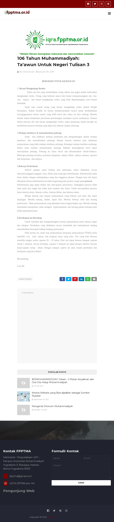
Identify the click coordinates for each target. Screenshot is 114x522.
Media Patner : (62, 516)
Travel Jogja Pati (77, 516)
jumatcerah (25, 279)
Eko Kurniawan (26, 71)
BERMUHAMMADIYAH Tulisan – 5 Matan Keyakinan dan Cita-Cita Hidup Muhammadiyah (63, 380)
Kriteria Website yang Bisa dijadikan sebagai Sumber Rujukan (61, 394)
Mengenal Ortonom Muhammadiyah (52, 405)
